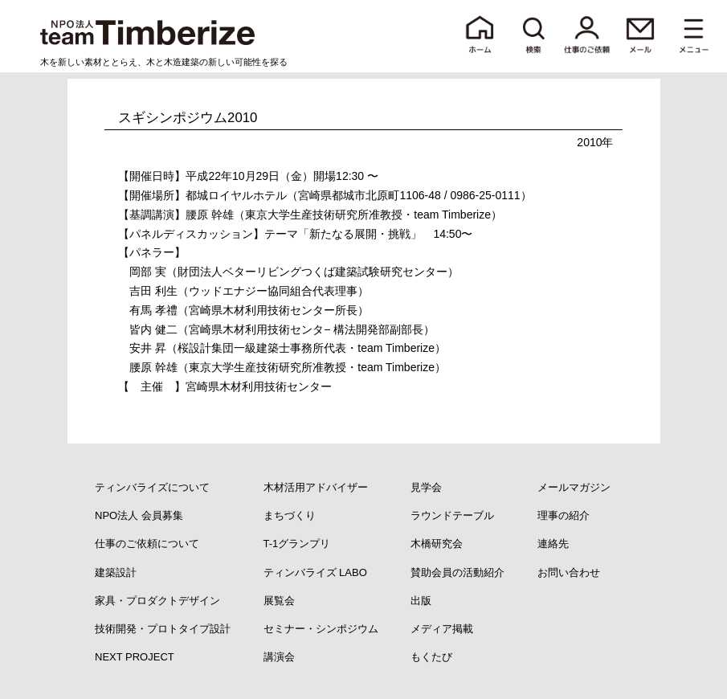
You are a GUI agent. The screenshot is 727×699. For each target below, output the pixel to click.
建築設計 (116, 572)
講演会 (279, 657)
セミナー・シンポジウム (320, 629)
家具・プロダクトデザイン (157, 601)
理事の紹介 (563, 515)
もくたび (431, 657)
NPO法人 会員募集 (139, 515)
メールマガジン (574, 487)
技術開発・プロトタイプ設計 (163, 629)
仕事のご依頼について (147, 544)
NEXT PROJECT (134, 657)
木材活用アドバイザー (315, 487)
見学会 (426, 487)
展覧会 (279, 601)
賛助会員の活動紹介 (457, 572)
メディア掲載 (441, 629)
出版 (420, 601)
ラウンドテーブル (452, 515)
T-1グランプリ (297, 544)
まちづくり (289, 515)
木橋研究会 (436, 544)
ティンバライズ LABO (315, 572)
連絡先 (553, 544)
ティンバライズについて (152, 487)
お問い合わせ (568, 572)
